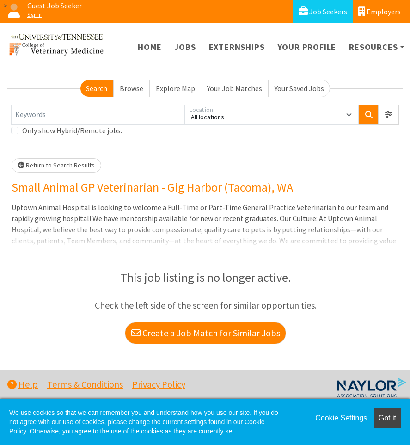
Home (149, 47)
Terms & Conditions (85, 384)
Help (22, 384)
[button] (389, 115)
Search (96, 88)
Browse (131, 88)
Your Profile (307, 47)
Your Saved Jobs (299, 88)
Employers (379, 11)
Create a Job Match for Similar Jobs (205, 333)
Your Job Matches (234, 88)
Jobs (185, 47)
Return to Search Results (56, 165)
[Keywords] (98, 115)
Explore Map (175, 88)
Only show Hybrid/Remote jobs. (72, 130)
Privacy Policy (158, 384)
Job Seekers (323, 11)
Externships (237, 47)
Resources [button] (373, 47)
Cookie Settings (341, 418)
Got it (387, 418)
